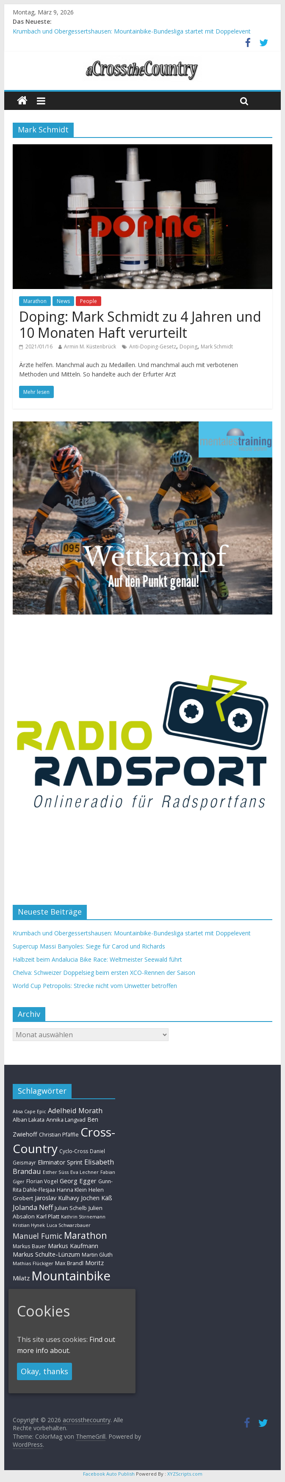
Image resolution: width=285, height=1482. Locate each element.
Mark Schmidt (217, 346)
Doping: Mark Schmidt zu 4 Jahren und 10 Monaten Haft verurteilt (140, 324)
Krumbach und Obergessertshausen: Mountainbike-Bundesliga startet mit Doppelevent (132, 31)
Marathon (35, 301)
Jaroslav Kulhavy (57, 1198)
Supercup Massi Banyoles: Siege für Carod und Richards (89, 946)
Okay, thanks (44, 1371)
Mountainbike (71, 1275)
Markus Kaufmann (73, 1246)
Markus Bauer (29, 1246)
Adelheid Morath (75, 1110)
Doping (188, 346)
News (63, 301)
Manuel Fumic (37, 1236)
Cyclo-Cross (73, 1151)
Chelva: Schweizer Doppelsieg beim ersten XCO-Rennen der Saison (104, 972)
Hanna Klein (72, 1189)
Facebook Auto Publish (109, 1474)
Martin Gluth (97, 1254)
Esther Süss (56, 1172)
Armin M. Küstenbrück (90, 346)
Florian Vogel (42, 1181)
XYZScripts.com (184, 1474)
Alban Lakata (28, 1119)
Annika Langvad (66, 1119)
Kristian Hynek (29, 1225)
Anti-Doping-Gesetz (152, 346)
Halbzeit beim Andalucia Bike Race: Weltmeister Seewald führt (97, 959)
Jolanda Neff (33, 1207)
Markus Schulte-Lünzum (46, 1254)
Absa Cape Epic (29, 1111)
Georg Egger (78, 1180)
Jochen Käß (96, 1198)
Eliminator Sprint (60, 1162)
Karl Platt (47, 1216)
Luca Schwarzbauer (69, 1225)
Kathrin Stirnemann (83, 1216)
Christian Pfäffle (59, 1134)
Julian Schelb (71, 1208)
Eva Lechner (84, 1172)
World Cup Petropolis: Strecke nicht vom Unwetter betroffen (95, 986)
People (88, 301)
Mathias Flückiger (33, 1263)
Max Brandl (69, 1263)
